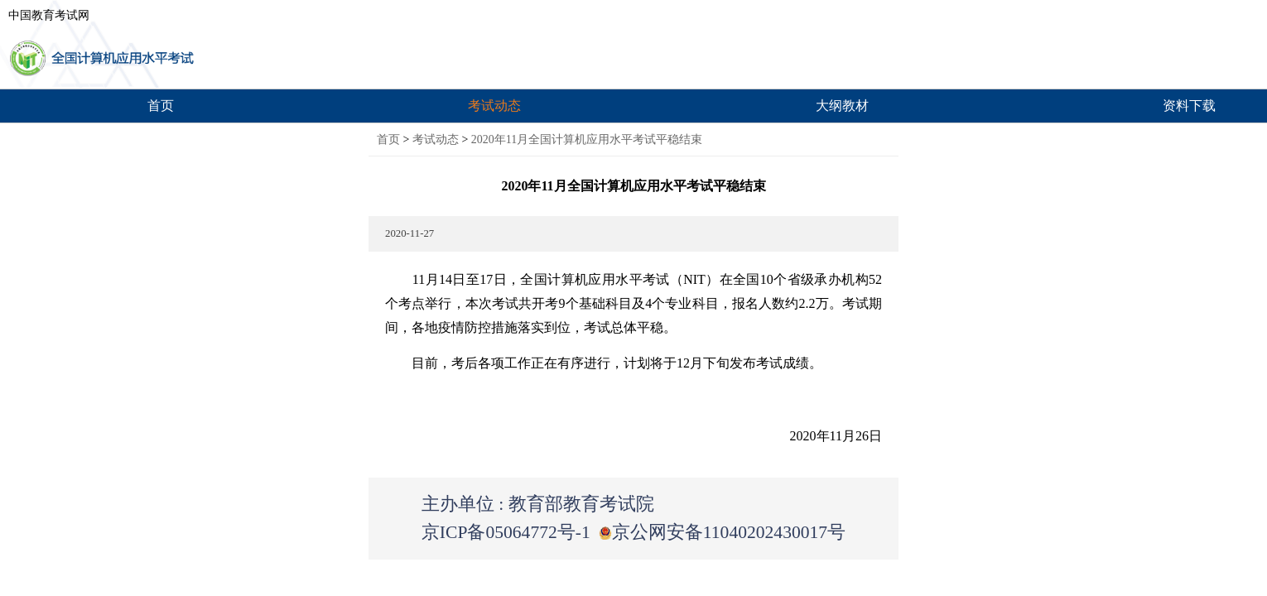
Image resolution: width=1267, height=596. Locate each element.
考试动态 (494, 106)
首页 (160, 106)
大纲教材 (842, 106)
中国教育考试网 (48, 15)
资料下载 (1189, 106)
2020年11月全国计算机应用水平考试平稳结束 (586, 139)
